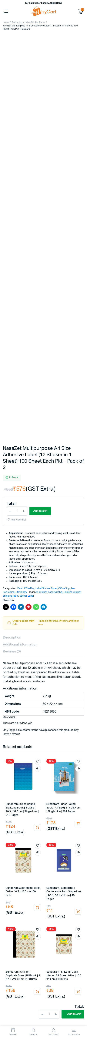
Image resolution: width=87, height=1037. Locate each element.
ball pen (43, 715)
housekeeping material (69, 955)
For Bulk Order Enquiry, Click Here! (43, 3)
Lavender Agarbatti (48, 827)
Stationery (21, 248)
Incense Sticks (67, 823)
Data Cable (64, 843)
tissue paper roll (50, 944)
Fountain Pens (28, 718)
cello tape (33, 877)
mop (35, 914)
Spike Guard (11, 850)
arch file (44, 729)
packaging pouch (23, 884)
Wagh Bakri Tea (36, 786)
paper (27, 726)
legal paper (75, 726)
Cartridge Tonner (14, 763)
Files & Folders (13, 729)
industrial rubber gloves (27, 966)
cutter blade (59, 704)
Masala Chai (75, 786)
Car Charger (10, 843)
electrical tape (34, 707)
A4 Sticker (41, 248)
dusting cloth (65, 933)
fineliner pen (75, 715)
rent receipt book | (56, 740)
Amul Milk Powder (44, 805)
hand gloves (37, 958)
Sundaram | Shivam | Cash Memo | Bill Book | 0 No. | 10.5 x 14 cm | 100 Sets (63, 632)
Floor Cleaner (31, 925)
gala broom (46, 911)
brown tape (69, 877)
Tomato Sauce (24, 816)
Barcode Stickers (72, 891)
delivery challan (73, 737)
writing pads (41, 733)
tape (72, 707)
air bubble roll (54, 895)
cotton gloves (21, 969)
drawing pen (11, 718)
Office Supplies (66, 245)
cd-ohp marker (13, 722)
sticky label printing (33, 888)
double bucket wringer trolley (65, 918)
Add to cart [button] (37, 484)
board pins (10, 704)
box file (30, 729)
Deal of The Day (26, 245)
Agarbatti (51, 823)
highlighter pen (12, 726)
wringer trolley (37, 918)
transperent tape (51, 877)
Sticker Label (26, 252)
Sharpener (21, 715)
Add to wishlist (18, 176)
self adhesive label (56, 888)
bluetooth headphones (33, 850)
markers (55, 718)
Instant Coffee (21, 797)
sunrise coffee (47, 801)
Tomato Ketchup (64, 812)
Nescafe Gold (39, 797)
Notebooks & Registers (17, 733)
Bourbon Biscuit (42, 812)
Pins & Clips (24, 700)
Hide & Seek (22, 812)
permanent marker (72, 718)
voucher (71, 744)
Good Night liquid (23, 819)
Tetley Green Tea (26, 794)
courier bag (43, 884)
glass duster (11, 940)
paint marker (32, 722)
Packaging (17, 22)
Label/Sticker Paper (35, 22)
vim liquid (52, 922)
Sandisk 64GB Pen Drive (52, 853)
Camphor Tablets (33, 823)
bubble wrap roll (35, 895)
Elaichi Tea (57, 794)
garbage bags (49, 929)
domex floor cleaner (53, 925)
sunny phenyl (75, 925)
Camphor (16, 823)
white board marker (71, 722)
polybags (51, 880)
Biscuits (8, 809)
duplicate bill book (32, 740)
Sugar (61, 801)
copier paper (41, 726)
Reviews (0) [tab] (12, 308)
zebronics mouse (26, 857)
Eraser (33, 715)
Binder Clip (41, 700)
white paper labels (14, 895)
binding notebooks (25, 737)
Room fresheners (14, 911)
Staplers (68, 696)
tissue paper (59, 940)
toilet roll (68, 944)
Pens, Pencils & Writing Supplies (56, 711)
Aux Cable (37, 843)
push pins (25, 704)
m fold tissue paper (25, 944)
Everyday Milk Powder (69, 805)
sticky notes (41, 704)
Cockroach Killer (44, 816)
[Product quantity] (17, 167)
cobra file (59, 729)
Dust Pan (77, 914)
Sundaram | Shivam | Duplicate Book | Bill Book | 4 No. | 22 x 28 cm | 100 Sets (23, 632)
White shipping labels (48, 891)
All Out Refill (42, 819)
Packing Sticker (72, 248)
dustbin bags (66, 929)
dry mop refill (61, 914)
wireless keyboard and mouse (57, 857)
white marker (49, 722)
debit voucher (35, 744)
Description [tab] (12, 294)
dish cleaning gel (69, 922)
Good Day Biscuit (49, 809)
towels (38, 936)
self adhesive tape (32, 880)
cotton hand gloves (56, 966)
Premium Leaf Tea (57, 786)
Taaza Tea (54, 797)
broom (32, 911)
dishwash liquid (36, 922)
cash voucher (55, 744)
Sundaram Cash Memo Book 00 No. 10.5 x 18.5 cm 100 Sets (23, 548)
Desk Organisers (34, 696)
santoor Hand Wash (70, 947)
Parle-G (66, 809)
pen (79, 711)
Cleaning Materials (14, 958)
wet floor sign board (24, 933)
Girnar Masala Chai (14, 790)
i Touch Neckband (59, 850)
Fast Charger (31, 846)
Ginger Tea (53, 790)
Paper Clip (57, 700)
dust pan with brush (15, 918)
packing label (55, 248)
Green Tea (9, 794)
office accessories (50, 737)
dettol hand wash (13, 951)
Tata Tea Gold (18, 786)
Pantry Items (11, 783)
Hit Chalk (62, 816)
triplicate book (15, 744)
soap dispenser (35, 951)
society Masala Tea (54, 783)
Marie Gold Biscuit (26, 809)
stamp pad (75, 704)
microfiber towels (54, 936)
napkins (44, 940)
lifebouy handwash (28, 947)
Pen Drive (77, 850)
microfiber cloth (22, 936)
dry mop (46, 914)
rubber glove (60, 962)
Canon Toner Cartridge (43, 763)
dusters (28, 748)
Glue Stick (53, 696)
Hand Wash (49, 947)
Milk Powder (25, 805)
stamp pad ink (13, 707)
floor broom (64, 911)
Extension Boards (72, 846)
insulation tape (56, 707)
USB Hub (50, 843)
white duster (29, 940)
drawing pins (74, 700)
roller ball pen (58, 715)
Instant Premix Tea (72, 790)
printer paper (59, 726)
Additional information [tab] (20, 301)
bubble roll (70, 895)
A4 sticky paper (62, 884)
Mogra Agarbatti (26, 827)
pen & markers (26, 711)
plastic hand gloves (60, 958)
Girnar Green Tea (36, 790)
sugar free (9, 805)
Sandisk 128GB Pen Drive (19, 853)
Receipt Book (11, 740)
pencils (8, 715)
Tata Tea (72, 783)
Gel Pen (43, 718)
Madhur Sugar (74, 801)
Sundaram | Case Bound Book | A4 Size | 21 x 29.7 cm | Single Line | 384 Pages (63, 464)
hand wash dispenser (58, 951)
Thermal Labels (24, 891)
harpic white (31, 929)
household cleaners (14, 922)
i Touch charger (50, 846)
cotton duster (74, 936)
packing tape (18, 877)
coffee (69, 794)
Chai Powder (34, 783)
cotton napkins (46, 933)
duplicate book (75, 740)
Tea (22, 783)
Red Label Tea (70, 797)
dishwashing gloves (39, 962)
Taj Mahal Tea (29, 801)
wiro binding (59, 733)
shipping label (10, 252)
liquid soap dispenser (39, 955)
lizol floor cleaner (13, 929)
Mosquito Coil (60, 819)
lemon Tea (43, 794)
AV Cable (25, 843)
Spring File (75, 729)
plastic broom (22, 914)
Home (6, 22)
